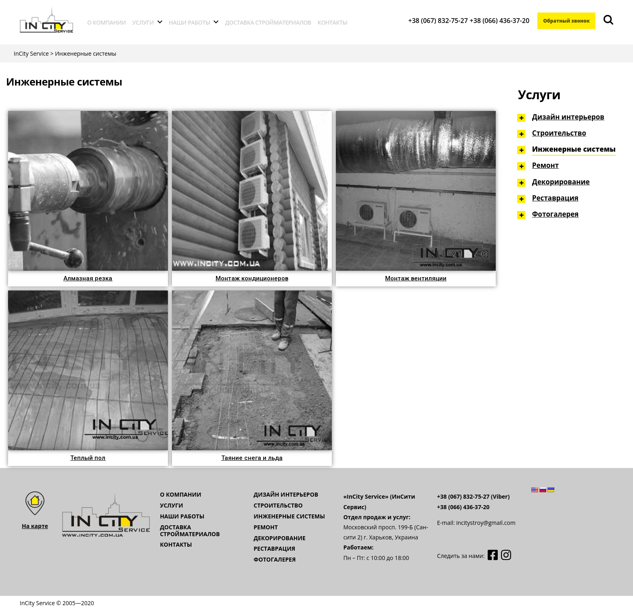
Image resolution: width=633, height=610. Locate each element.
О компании (106, 22)
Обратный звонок (564, 20)
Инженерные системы (574, 149)
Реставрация (555, 198)
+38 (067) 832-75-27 (433, 20)
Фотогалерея (555, 214)
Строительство (559, 133)
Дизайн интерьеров (568, 116)
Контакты (333, 22)
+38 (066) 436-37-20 (495, 20)
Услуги (143, 22)
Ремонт (545, 165)
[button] (88, 278)
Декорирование (561, 181)
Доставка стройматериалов (268, 22)
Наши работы (189, 22)
